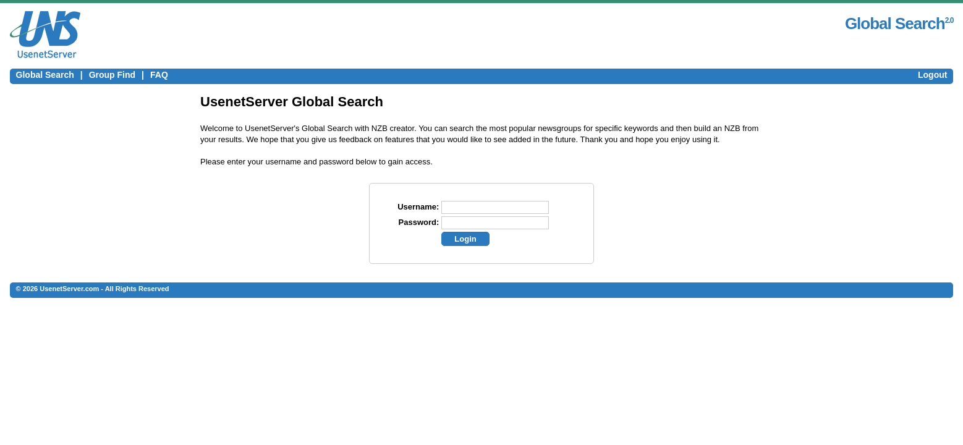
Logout (932, 75)
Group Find (112, 75)
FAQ (159, 75)
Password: (419, 222)
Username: (418, 206)
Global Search (45, 75)
